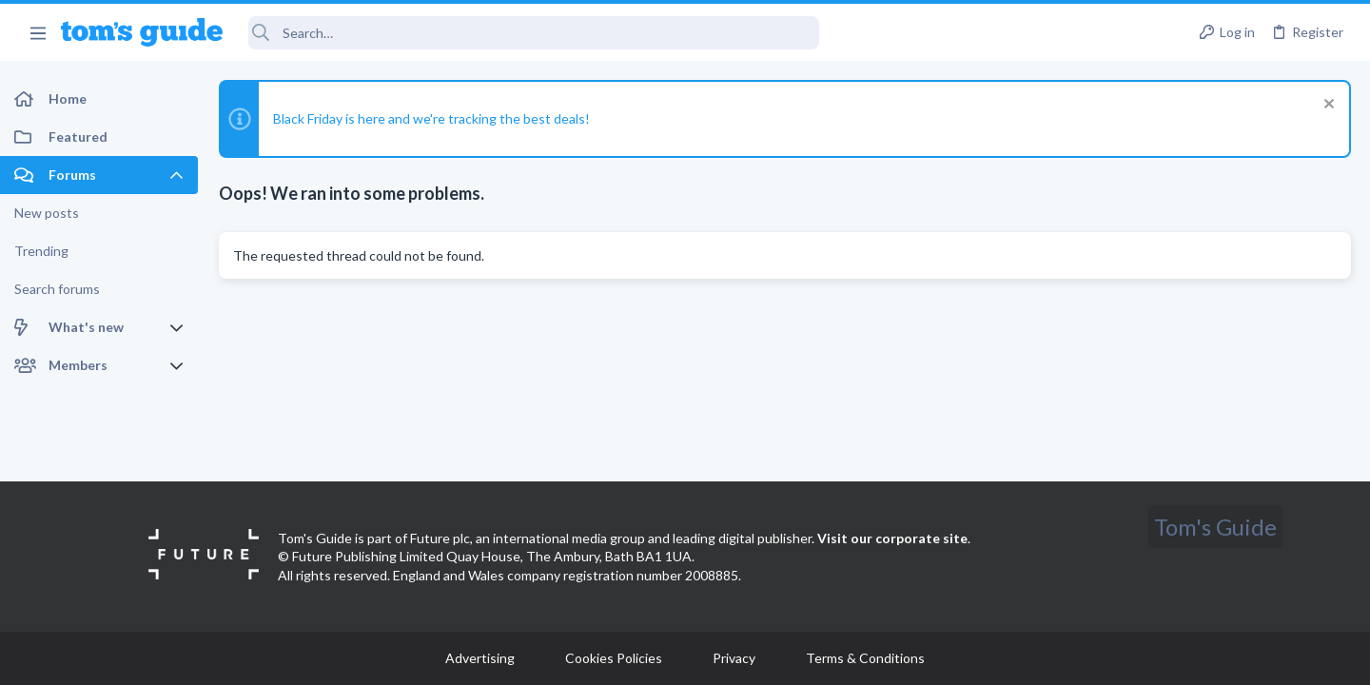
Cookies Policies (613, 658)
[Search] (533, 32)
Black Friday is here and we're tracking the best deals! (431, 118)
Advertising (480, 658)
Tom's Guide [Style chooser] (1215, 526)
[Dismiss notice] (1327, 106)
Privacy (734, 658)
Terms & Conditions (865, 658)
